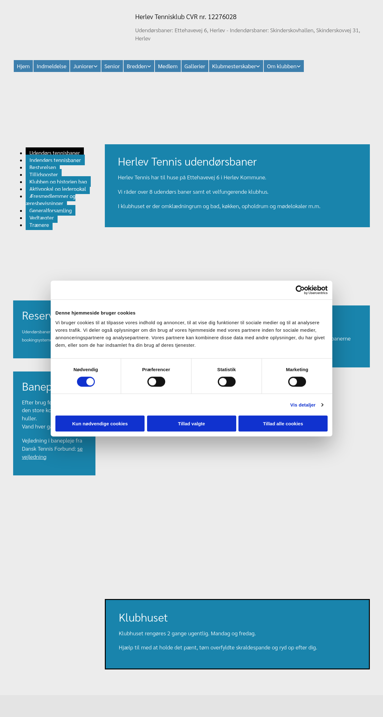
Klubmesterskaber (234, 65)
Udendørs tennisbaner (54, 152)
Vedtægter (41, 217)
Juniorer (83, 65)
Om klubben (281, 65)
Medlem (168, 65)
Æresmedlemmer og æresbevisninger (50, 199)
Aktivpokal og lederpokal (57, 188)
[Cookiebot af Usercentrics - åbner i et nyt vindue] (300, 289)
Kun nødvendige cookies (100, 423)
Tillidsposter (43, 174)
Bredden (137, 65)
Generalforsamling (50, 210)
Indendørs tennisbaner (55, 159)
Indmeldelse (51, 65)
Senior (112, 65)
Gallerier (195, 65)
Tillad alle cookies (283, 423)
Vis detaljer (303, 404)
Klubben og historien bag (58, 181)
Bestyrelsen (42, 167)
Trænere (39, 224)
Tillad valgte (191, 423)
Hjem (23, 65)
